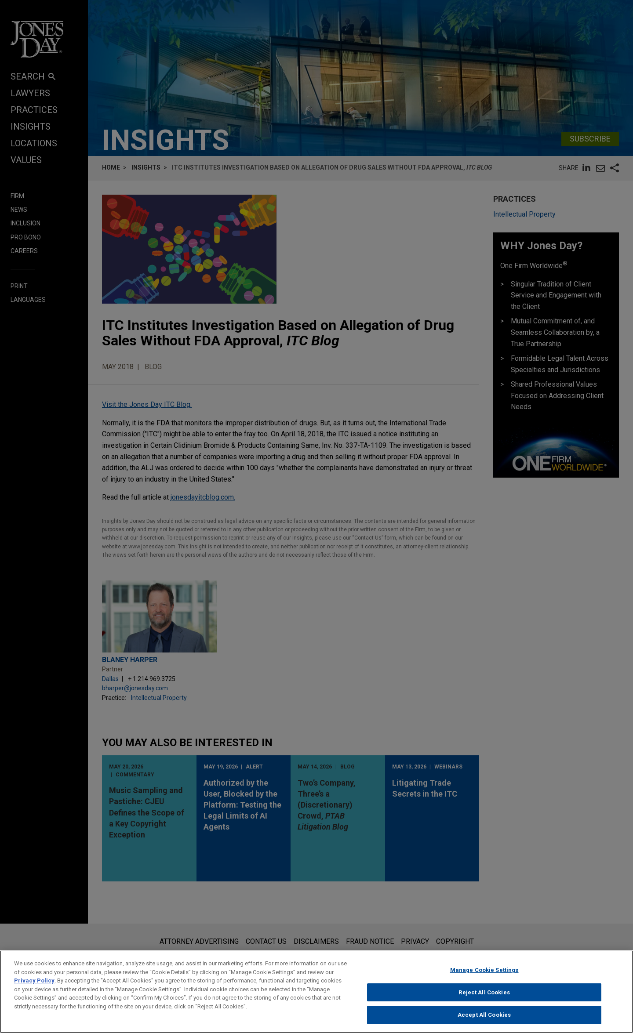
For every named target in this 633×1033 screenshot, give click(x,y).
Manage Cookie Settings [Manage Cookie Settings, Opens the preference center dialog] (484, 976)
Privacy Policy (34, 986)
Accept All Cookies (484, 1021)
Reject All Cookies (483, 998)
